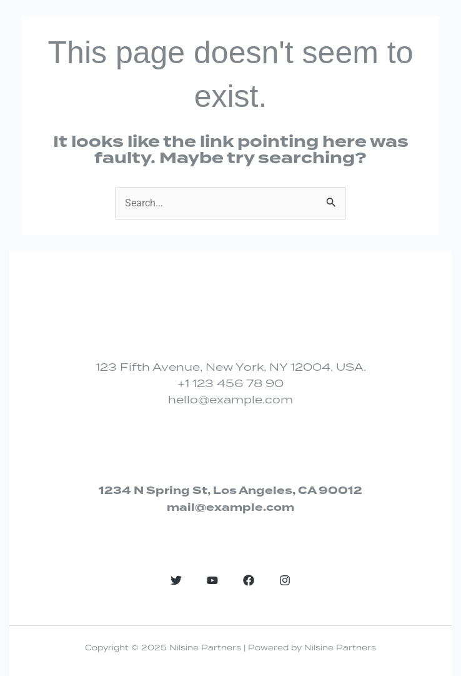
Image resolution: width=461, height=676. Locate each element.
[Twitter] (176, 580)
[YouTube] (212, 580)
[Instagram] (284, 580)
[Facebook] (248, 580)
